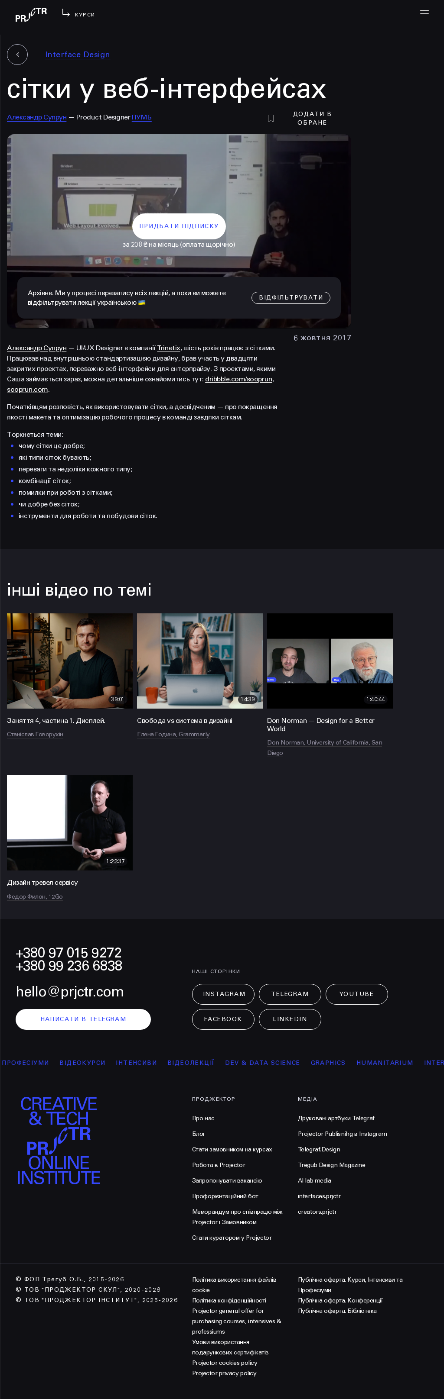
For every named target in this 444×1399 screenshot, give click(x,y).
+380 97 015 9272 (68, 952)
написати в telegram (83, 1019)
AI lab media (314, 1180)
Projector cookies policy (224, 1363)
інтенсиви (145, 1063)
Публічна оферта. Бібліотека (337, 1311)
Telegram (290, 994)
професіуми (35, 1063)
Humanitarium (394, 1063)
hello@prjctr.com (70, 991)
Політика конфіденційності (229, 1300)
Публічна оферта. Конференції (340, 1300)
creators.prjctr (317, 1211)
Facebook (223, 1019)
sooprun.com (27, 389)
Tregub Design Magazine (332, 1165)
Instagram (224, 994)
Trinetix (168, 348)
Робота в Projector (218, 1165)
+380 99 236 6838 (69, 965)
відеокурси (92, 1063)
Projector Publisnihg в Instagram (342, 1134)
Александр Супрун (36, 117)
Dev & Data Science (272, 1063)
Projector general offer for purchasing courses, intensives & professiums (236, 1321)
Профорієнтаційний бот (225, 1196)
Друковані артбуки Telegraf (336, 1118)
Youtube (357, 994)
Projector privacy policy (224, 1373)
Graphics (337, 1063)
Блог (199, 1134)
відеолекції (200, 1063)
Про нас (203, 1118)
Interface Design (78, 54)
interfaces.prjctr (319, 1196)
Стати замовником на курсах (232, 1149)
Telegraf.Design (319, 1149)
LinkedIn (290, 1019)
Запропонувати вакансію (227, 1180)
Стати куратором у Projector (232, 1237)
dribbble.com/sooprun (238, 379)
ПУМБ (142, 117)
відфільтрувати (291, 297)
